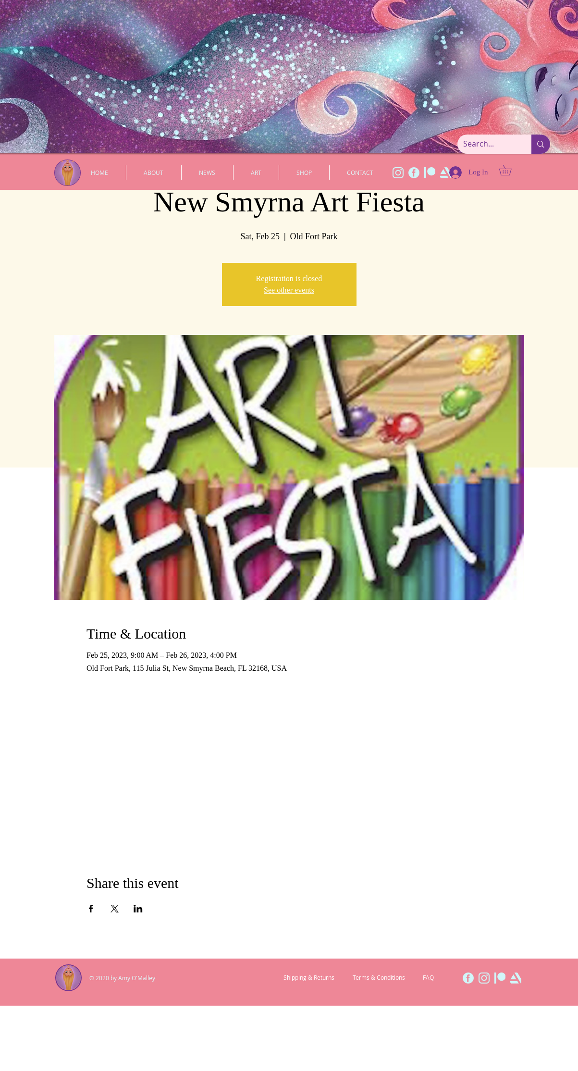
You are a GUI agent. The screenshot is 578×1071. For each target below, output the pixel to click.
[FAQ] (428, 977)
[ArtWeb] (515, 978)
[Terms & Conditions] (379, 977)
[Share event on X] (114, 908)
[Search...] (487, 144)
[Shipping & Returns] (309, 977)
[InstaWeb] (398, 172)
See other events (289, 290)
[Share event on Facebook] (91, 908)
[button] (510, 170)
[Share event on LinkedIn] (138, 908)
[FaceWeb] (413, 172)
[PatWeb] (429, 172)
